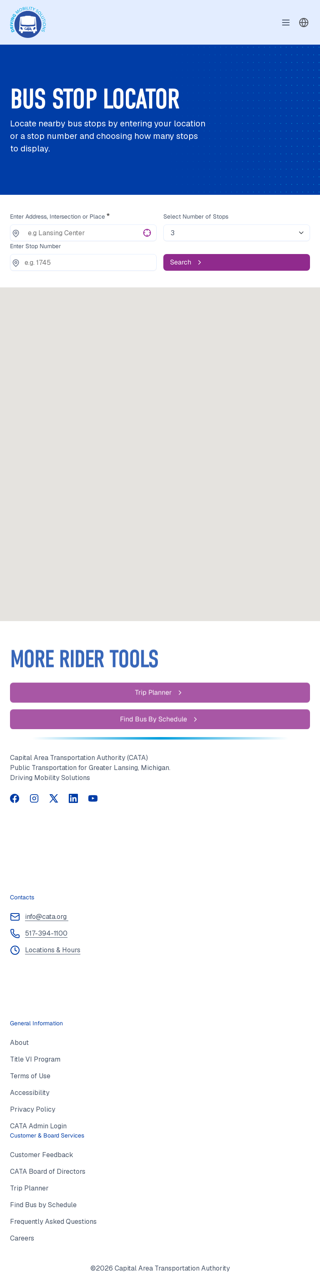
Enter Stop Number (35, 246)
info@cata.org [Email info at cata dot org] (46, 916)
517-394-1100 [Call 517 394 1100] (46, 933)
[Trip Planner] (160, 705)
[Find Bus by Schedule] (160, 732)
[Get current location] (147, 232)
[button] (304, 23)
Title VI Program (35, 1059)
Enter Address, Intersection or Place (57, 216)
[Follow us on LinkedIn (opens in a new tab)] (73, 797)
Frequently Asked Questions (53, 1221)
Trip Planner (29, 1188)
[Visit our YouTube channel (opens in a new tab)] (93, 797)
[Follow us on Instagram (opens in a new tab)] (34, 797)
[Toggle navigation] (286, 23)
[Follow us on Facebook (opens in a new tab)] (15, 797)
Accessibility (30, 1092)
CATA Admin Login (38, 1126)
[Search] (236, 262)
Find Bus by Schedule (43, 1204)
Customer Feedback (41, 1154)
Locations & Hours (52, 950)
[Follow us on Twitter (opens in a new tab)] (54, 797)
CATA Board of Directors (47, 1171)
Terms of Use (30, 1076)
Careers (22, 1238)
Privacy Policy (32, 1109)
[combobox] (304, 23)
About (19, 1042)
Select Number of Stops (195, 216)
